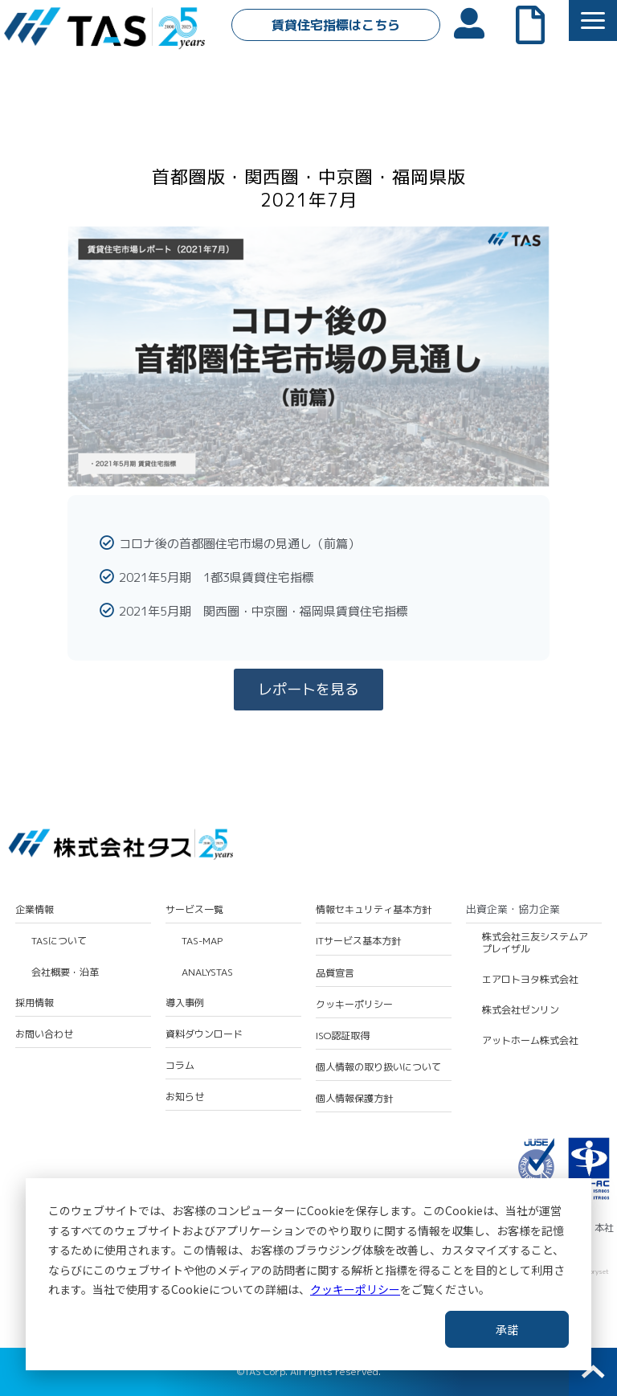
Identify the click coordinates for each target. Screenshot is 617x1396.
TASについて (59, 941)
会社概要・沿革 (65, 972)
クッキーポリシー (355, 1289)
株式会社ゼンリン (520, 1010)
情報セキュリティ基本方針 (373, 909)
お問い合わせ (44, 1034)
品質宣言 (335, 973)
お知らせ (184, 1097)
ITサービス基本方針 (358, 941)
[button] (593, 20)
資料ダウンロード (204, 1034)
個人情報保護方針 (354, 1098)
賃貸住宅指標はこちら (336, 25)
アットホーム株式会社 (530, 1040)
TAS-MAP (202, 941)
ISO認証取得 (343, 1036)
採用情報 (34, 1003)
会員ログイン (477, 21)
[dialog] (308, 1274)
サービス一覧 (194, 909)
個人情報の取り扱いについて (378, 1067)
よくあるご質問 (538, 23)
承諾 (507, 1329)
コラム (179, 1065)
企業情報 (34, 909)
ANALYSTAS (207, 972)
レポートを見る (308, 689)
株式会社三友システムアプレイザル (535, 943)
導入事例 (184, 1003)
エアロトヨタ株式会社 (530, 979)
